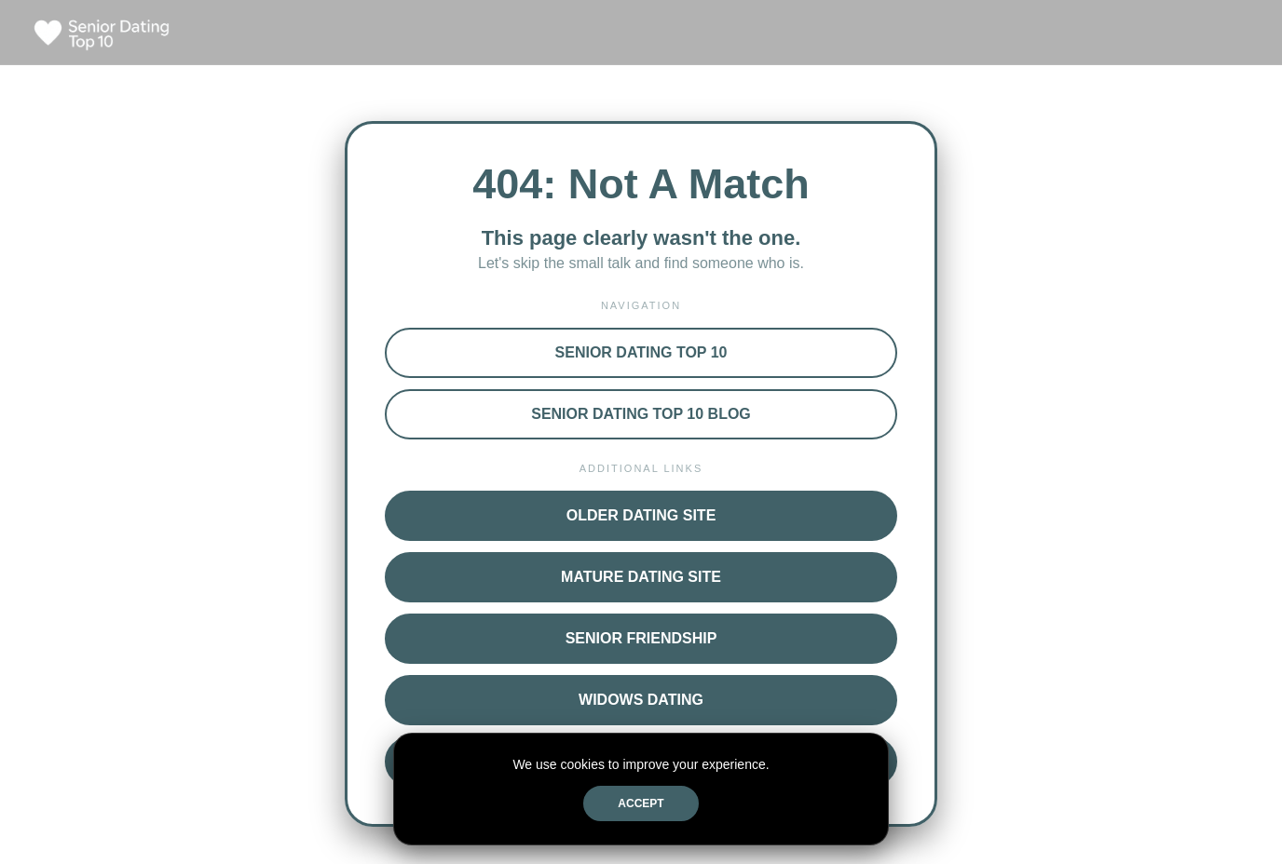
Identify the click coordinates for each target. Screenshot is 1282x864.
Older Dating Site (641, 515)
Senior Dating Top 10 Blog (641, 414)
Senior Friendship (641, 638)
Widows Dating (641, 700)
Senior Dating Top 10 (641, 352)
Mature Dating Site (641, 577)
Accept (640, 803)
